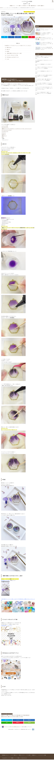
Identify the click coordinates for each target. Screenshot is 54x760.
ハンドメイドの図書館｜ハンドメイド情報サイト (14, 758)
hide (19, 43)
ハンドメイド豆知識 (22, 715)
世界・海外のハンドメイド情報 (26, 6)
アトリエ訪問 (38, 6)
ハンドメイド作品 (20, 717)
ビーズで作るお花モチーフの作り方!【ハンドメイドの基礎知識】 (43, 61)
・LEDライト (3, 134)
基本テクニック (4, 715)
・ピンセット (3, 133)
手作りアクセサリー (5, 717)
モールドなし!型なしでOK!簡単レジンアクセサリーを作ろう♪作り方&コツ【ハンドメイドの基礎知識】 (43, 83)
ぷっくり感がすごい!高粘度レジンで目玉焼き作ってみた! (43, 34)
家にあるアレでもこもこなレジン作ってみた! (43, 30)
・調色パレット (4, 136)
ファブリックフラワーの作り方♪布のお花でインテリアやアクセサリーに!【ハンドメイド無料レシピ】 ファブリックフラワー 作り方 (43, 87)
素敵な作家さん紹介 (33, 6)
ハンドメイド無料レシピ (19, 6)
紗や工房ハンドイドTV (5, 580)
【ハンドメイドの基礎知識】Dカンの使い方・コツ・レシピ (44, 71)
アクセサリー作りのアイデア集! (11, 55)
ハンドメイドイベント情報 (41, 755)
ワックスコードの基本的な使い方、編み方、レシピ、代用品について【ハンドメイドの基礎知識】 (43, 92)
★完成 (7, 51)
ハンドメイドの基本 (15, 715)
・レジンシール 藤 (4, 126)
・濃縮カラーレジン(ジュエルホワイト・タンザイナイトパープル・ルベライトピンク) (16, 129)
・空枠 (2, 137)
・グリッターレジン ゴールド (6, 130)
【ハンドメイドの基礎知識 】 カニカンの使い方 (43, 64)
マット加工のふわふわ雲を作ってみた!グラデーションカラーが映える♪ (43, 43)
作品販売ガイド (42, 6)
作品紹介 (28, 715)
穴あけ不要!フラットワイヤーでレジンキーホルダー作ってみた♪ (43, 39)
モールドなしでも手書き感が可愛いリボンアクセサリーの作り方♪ (43, 48)
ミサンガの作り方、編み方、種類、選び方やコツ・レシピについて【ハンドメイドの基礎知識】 (43, 79)
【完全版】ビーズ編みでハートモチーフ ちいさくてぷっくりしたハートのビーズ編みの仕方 (43, 57)
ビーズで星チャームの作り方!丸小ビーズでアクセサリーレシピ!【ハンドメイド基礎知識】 (43, 67)
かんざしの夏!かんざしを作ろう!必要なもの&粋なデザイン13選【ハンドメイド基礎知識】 (43, 75)
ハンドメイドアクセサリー (12, 717)
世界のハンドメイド (21, 755)
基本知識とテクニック (12, 6)
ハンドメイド (9, 715)
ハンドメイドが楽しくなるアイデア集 (7, 714)
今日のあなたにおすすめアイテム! (12, 57)
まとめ (7, 59)
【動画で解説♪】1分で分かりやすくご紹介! (13, 53)
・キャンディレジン (4, 127)
